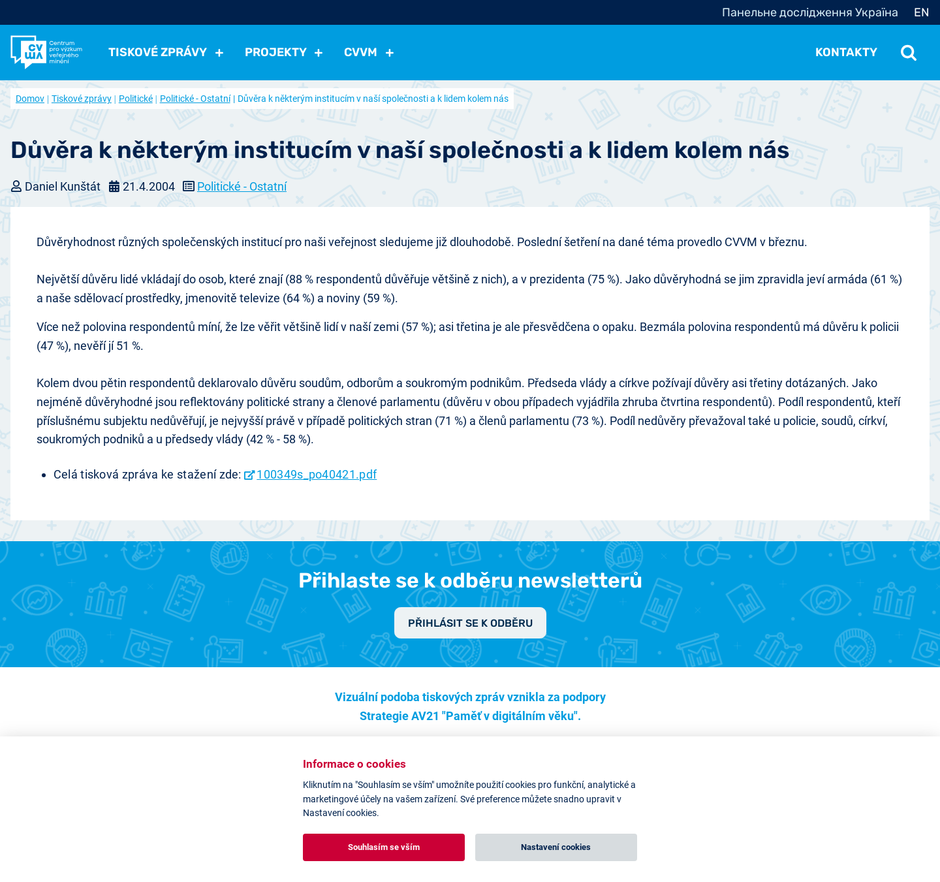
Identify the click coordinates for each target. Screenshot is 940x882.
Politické (136, 98)
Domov (30, 98)
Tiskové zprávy (82, 98)
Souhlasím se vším (384, 847)
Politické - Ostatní (195, 98)
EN (922, 12)
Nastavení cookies (556, 847)
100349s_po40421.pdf (317, 474)
